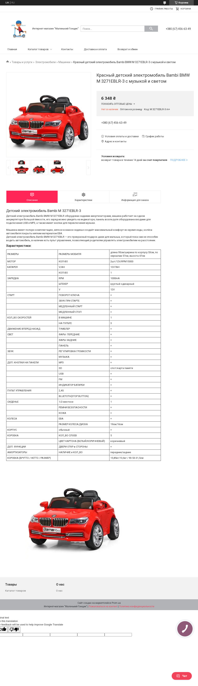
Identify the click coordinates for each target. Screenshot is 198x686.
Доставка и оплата (95, 49)
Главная (12, 49)
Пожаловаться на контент (103, 606)
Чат (181, 676)
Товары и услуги (22, 62)
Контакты (67, 49)
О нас (59, 590)
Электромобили (45, 62)
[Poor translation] (14, 629)
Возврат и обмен (128, 49)
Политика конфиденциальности (136, 606)
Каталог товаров (38, 49)
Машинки (64, 62)
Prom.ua (116, 603)
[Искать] (151, 29)
